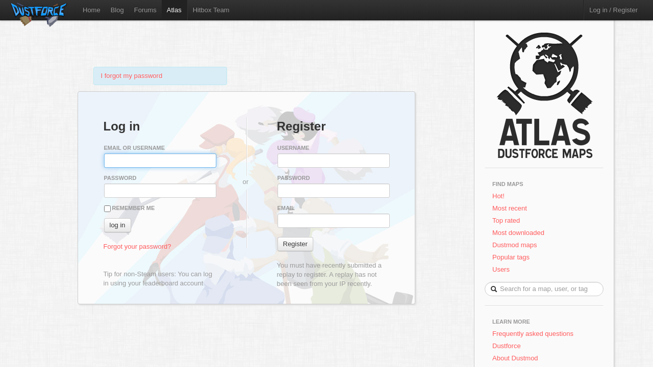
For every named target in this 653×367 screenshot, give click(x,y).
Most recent (509, 208)
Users (501, 269)
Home (92, 10)
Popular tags (511, 257)
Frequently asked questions (532, 333)
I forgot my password (132, 76)
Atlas (174, 10)
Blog (117, 10)
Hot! (498, 196)
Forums (145, 10)
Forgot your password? (137, 246)
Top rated (506, 220)
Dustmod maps (514, 245)
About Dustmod (515, 358)
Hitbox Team (211, 10)
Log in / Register (613, 10)
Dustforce (506, 346)
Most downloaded (518, 233)
